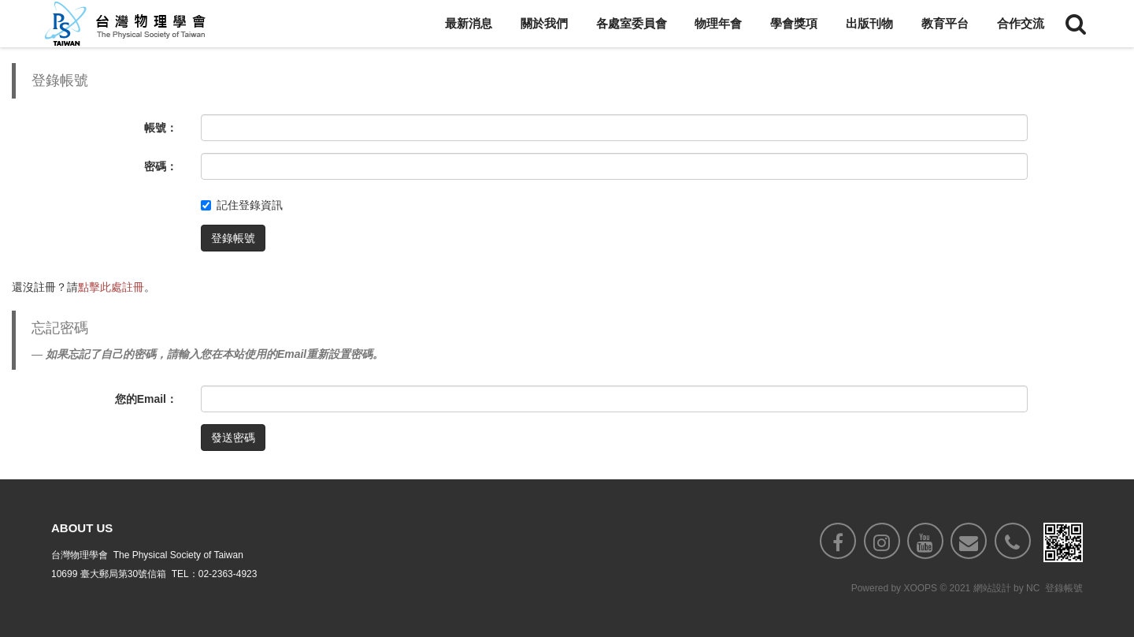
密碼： (160, 166)
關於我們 (544, 23)
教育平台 (945, 23)
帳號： (160, 127)
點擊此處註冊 (111, 287)
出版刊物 (869, 23)
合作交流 (1020, 23)
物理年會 (718, 23)
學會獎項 (793, 23)
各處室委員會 (631, 23)
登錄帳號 (233, 238)
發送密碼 (233, 437)
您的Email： (146, 399)
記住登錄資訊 (242, 205)
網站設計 (992, 589)
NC (1033, 589)
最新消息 (468, 23)
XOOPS (920, 589)
